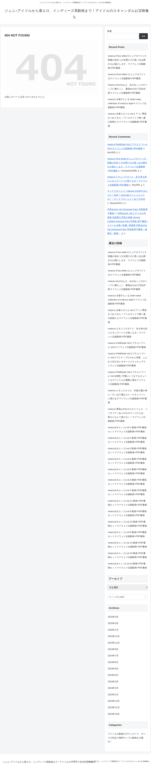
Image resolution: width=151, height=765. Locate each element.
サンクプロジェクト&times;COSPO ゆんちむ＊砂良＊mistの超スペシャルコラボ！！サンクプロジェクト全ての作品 (127, 195)
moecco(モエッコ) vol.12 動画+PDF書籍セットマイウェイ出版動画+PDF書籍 (127, 524)
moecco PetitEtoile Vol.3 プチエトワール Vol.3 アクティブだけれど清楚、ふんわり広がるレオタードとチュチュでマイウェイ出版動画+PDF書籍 (127, 359)
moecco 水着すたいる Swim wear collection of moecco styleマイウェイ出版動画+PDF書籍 (127, 103)
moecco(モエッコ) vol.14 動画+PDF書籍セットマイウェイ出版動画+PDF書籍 (127, 565)
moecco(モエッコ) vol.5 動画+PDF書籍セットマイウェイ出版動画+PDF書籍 (127, 471)
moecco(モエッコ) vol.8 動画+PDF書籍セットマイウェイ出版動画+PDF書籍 (127, 513)
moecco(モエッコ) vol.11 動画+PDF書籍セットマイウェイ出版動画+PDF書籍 (127, 503)
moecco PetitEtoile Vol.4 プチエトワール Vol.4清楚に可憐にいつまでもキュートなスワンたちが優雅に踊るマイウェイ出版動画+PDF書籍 (127, 378)
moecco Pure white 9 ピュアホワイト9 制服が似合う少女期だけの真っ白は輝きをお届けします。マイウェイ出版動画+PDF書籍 (128, 62)
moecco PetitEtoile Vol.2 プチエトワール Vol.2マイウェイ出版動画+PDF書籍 (127, 345)
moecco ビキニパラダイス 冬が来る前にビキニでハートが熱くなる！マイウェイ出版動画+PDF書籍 (127, 181)
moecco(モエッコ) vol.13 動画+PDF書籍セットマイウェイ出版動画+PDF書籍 (127, 545)
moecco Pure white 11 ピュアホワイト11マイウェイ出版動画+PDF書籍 (127, 76)
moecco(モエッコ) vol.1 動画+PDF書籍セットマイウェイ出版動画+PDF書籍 (127, 429)
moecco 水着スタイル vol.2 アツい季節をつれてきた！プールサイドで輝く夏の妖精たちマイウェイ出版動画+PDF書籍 (127, 120)
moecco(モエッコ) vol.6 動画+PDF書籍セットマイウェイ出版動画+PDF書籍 (127, 482)
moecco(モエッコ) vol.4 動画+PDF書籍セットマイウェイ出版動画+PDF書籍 (127, 461)
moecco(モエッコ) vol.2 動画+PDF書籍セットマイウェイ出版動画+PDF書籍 (127, 440)
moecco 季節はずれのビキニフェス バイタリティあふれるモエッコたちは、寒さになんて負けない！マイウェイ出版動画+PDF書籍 (127, 415)
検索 (109, 31)
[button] (145, 596)
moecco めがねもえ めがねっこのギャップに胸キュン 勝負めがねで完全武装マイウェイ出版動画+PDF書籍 (127, 89)
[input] (127, 597)
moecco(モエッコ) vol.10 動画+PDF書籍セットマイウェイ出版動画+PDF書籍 (127, 555)
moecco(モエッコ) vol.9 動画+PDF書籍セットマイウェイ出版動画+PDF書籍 (127, 534)
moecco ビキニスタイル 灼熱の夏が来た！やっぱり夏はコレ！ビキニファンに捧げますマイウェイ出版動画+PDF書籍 (127, 396)
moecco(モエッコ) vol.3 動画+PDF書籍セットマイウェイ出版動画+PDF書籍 (127, 450)
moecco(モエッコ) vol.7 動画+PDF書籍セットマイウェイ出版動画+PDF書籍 (127, 492)
